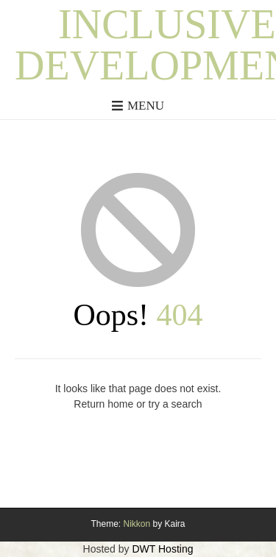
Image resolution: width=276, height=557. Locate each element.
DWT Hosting (162, 549)
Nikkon (136, 524)
